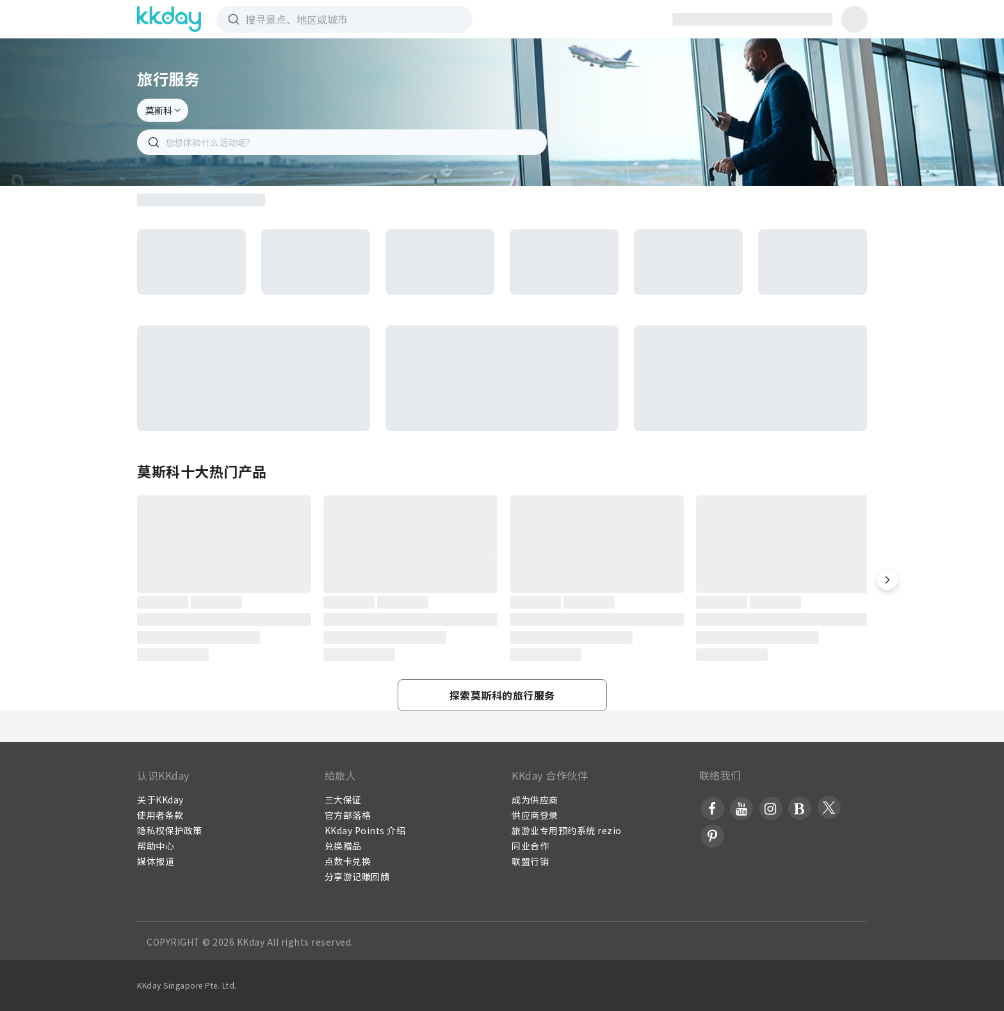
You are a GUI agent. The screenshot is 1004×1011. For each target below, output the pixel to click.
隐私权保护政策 (169, 830)
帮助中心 (155, 845)
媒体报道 (155, 861)
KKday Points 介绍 (365, 830)
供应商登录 (535, 815)
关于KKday (160, 799)
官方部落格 (348, 815)
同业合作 (530, 845)
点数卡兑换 (348, 861)
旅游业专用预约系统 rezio (567, 830)
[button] (887, 580)
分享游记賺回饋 (357, 876)
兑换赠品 (343, 845)
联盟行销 (530, 861)
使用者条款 (160, 815)
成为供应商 (535, 799)
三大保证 (343, 799)
